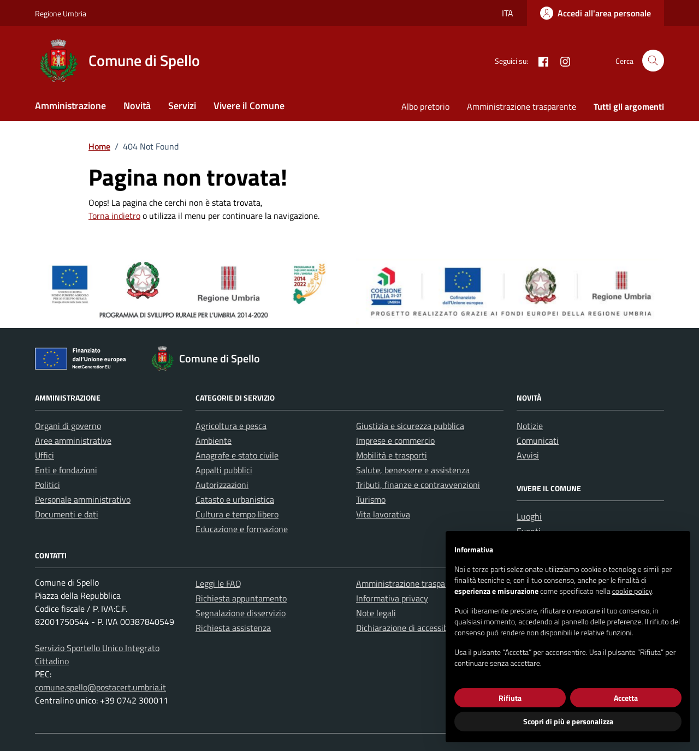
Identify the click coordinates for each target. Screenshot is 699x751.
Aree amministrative (73, 440)
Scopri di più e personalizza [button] (568, 721)
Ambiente (214, 440)
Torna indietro (114, 215)
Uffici (44, 455)
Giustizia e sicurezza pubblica (410, 425)
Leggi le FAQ (218, 583)
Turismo (371, 499)
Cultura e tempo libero (237, 514)
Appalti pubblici (224, 469)
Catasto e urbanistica (235, 499)
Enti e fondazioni (66, 469)
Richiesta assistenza (233, 627)
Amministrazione (70, 105)
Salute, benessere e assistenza (413, 469)
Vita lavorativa (383, 514)
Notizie (530, 425)
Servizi (182, 105)
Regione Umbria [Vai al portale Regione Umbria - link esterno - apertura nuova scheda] (60, 13)
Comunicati (538, 440)
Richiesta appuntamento (241, 598)
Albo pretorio (425, 106)
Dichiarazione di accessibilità (409, 627)
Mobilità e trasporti (391, 455)
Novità (137, 105)
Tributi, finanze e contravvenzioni (418, 484)
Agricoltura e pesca (231, 425)
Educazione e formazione (242, 528)
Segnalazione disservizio (241, 612)
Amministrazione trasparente (521, 106)
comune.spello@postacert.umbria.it (100, 687)
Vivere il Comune (249, 105)
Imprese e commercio (395, 440)
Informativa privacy (392, 598)
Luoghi (529, 516)
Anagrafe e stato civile (237, 455)
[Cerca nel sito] (653, 60)
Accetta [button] (626, 698)
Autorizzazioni (222, 484)
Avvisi (528, 455)
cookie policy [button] (632, 591)
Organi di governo (68, 425)
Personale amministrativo (83, 499)
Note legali (376, 612)
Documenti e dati (66, 514)
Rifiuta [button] (510, 698)
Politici (47, 484)
